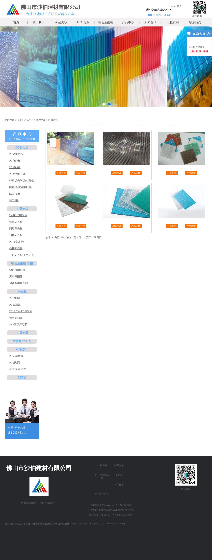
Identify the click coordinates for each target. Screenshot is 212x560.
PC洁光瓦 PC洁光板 (20, 311)
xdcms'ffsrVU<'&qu (116, 523)
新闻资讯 (150, 22)
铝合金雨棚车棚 (18, 283)
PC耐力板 (60, 22)
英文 (179, 6)
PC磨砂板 (15, 167)
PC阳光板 (83, 22)
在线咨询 (61, 173)
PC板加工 (22, 349)
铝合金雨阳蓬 (17, 270)
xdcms (74, 523)
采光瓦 (22, 291)
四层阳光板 (16, 235)
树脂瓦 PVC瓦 (22, 341)
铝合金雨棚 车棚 (22, 263)
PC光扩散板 (16, 154)
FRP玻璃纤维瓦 (18, 324)
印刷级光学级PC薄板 (21, 180)
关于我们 (39, 22)
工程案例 (173, 22)
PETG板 (14, 200)
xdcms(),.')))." (99, 523)
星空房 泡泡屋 (17, 369)
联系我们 (195, 22)
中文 (173, 6)
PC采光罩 (22, 333)
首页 (16, 22)
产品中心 (128, 22)
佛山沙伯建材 (62, 523)
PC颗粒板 (53, 120)
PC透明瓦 (15, 298)
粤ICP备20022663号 (122, 515)
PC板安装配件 (17, 241)
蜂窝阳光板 (16, 222)
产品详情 (80, 173)
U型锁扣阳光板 (18, 215)
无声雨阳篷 (16, 276)
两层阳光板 (16, 228)
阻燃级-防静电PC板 (20, 187)
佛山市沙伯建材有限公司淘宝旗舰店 (35, 523)
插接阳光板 (16, 248)
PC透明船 (15, 362)
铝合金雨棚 (105, 22)
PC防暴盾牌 (16, 356)
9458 (88, 523)
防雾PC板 (15, 193)
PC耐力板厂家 (17, 174)
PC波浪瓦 (15, 304)
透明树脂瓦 (16, 317)
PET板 (22, 377)
